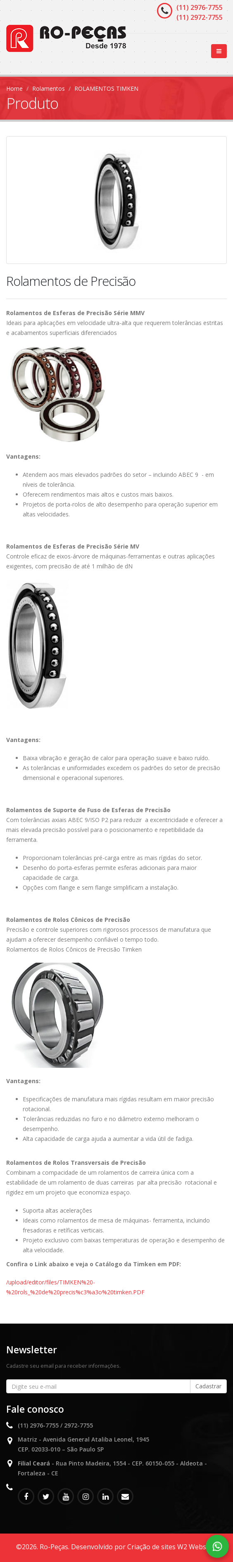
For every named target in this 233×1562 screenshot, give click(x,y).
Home (14, 88)
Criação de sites (151, 1546)
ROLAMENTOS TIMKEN (106, 88)
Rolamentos (48, 88)
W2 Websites (197, 1546)
